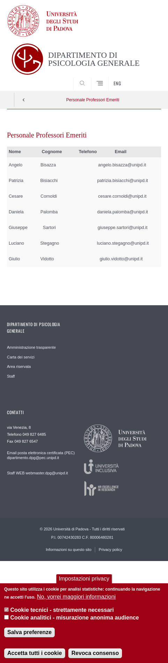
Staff (11, 376)
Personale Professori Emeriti (92, 99)
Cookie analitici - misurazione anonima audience (74, 623)
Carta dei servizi (21, 357)
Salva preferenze (29, 638)
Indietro (24, 100)
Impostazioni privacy (84, 584)
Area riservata (19, 366)
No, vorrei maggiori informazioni (76, 602)
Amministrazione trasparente (31, 347)
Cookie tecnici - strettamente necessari (62, 616)
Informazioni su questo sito (68, 549)
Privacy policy (110, 549)
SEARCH (147, 77)
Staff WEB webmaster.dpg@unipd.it (37, 473)
